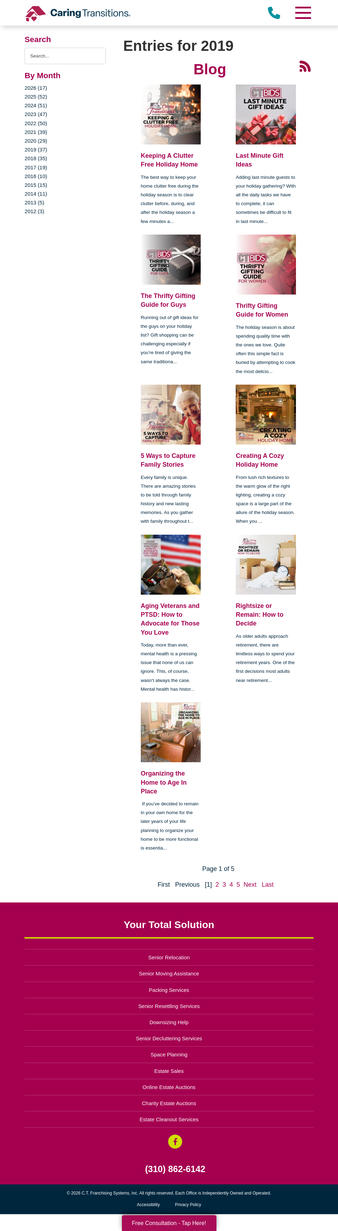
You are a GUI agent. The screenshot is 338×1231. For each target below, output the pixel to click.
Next (249, 884)
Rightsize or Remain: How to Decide (259, 614)
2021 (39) (36, 132)
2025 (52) (36, 97)
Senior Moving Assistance (169, 973)
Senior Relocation (168, 957)
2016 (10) (36, 176)
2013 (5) (34, 202)
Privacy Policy (188, 1204)
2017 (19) (36, 167)
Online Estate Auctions (169, 1087)
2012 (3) (34, 211)
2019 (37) (36, 150)
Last (268, 884)
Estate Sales (169, 1071)
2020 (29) (36, 141)
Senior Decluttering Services (169, 1038)
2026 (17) (36, 88)
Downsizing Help (169, 1022)
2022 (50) (36, 123)
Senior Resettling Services (169, 1006)
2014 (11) (36, 194)
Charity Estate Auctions (169, 1103)
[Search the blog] (65, 56)
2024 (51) (36, 105)
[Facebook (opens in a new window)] (175, 1142)
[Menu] (302, 13)
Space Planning (169, 1054)
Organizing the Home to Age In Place (164, 782)
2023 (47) (36, 114)
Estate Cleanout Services (168, 1119)
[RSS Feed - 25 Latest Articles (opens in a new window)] (305, 65)
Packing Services (169, 990)
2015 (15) (36, 185)
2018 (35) (36, 158)
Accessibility (148, 1204)
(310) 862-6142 (175, 1169)
